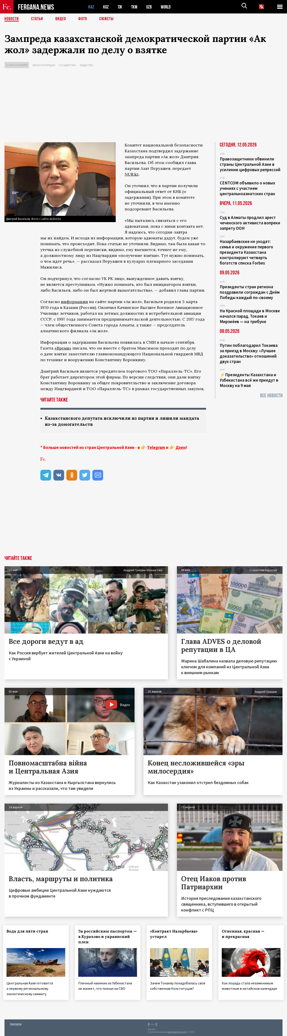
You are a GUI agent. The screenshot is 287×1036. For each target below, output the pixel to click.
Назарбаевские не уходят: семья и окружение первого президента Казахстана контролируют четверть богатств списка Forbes (246, 252)
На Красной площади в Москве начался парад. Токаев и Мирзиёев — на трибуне (250, 316)
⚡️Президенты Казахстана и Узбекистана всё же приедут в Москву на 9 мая (249, 380)
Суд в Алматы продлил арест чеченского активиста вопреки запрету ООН (250, 223)
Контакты (16, 1023)
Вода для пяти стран (29, 931)
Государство (67, 65)
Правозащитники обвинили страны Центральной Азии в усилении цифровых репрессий (250, 164)
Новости (11, 19)
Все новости (271, 395)
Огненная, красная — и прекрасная (244, 934)
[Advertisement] (143, 106)
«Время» (62, 348)
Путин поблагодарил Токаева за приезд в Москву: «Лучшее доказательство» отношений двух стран (249, 353)
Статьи (37, 19)
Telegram (156, 447)
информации (74, 301)
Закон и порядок (43, 65)
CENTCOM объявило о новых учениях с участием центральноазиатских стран (247, 188)
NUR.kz (132, 174)
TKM (135, 7)
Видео (60, 19)
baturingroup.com (177, 1031)
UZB (150, 7)
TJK (120, 7)
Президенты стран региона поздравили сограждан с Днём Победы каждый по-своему (250, 292)
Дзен (181, 447)
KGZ (106, 7)
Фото (82, 19)
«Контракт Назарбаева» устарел (175, 934)
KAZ (91, 7)
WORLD (167, 7)
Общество (86, 65)
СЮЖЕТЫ (106, 19)
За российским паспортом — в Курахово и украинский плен (107, 936)
